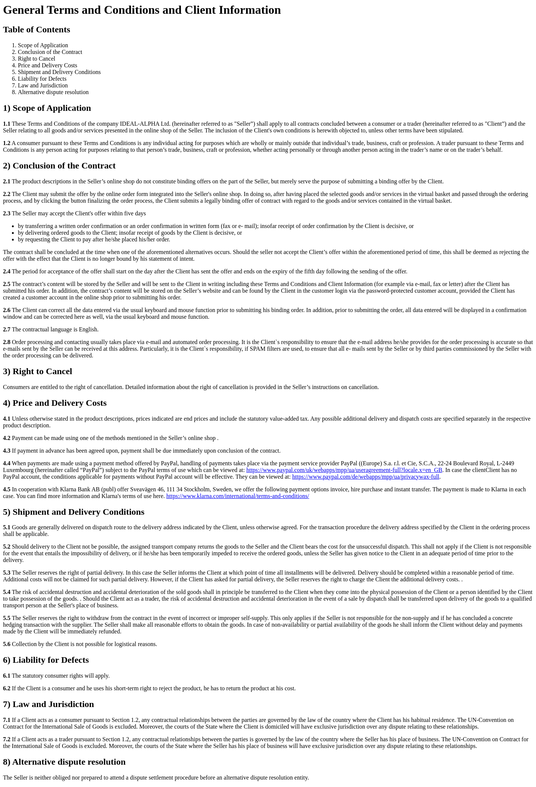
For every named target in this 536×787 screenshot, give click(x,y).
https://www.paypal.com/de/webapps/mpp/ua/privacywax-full (365, 476)
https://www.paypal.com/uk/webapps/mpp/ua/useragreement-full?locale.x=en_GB (344, 470)
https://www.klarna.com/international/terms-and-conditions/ (237, 496)
